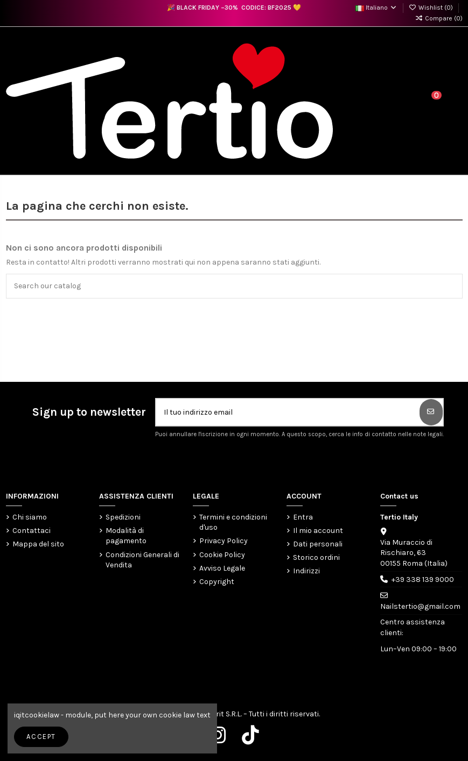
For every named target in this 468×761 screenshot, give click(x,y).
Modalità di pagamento (126, 536)
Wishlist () (432, 7)
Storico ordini (316, 557)
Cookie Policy (222, 554)
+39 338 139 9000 (423, 579)
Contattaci (31, 530)
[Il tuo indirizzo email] (288, 412)
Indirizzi (306, 570)
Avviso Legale (222, 568)
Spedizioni (123, 517)
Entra (303, 517)
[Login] (410, 101)
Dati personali (318, 544)
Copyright (216, 581)
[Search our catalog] (452, 286)
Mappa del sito (38, 544)
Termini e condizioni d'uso (233, 522)
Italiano (376, 7)
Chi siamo (29, 517)
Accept (40, 736)
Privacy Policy (223, 540)
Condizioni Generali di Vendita (142, 560)
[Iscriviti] (431, 412)
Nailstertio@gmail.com (420, 606)
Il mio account (318, 530)
